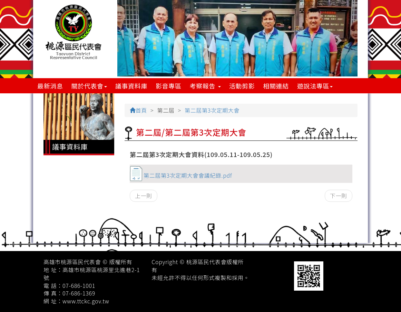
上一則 (143, 195)
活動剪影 (242, 85)
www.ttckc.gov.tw (85, 301)
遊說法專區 (315, 85)
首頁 (138, 110)
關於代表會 (89, 85)
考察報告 (205, 85)
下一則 (338, 195)
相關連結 (276, 85)
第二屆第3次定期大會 (212, 110)
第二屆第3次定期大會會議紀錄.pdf (188, 175)
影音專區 (169, 85)
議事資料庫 (131, 85)
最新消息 (50, 85)
